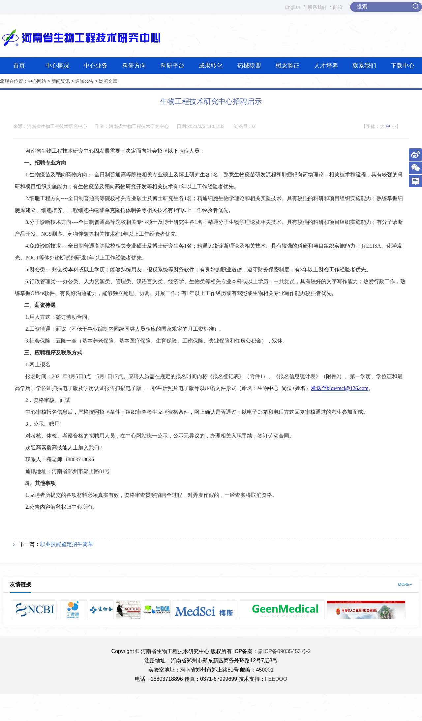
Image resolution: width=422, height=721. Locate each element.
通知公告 (84, 81)
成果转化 (211, 65)
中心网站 (37, 81)
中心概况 (57, 65)
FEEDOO (276, 679)
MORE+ (405, 584)
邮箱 (337, 7)
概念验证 (287, 65)
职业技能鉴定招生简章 (66, 544)
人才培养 (326, 65)
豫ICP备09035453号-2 (284, 651)
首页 (19, 65)
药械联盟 (249, 65)
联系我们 (317, 7)
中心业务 (95, 65)
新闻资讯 (60, 81)
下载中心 (402, 65)
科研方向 (134, 65)
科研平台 (172, 65)
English (292, 7)
